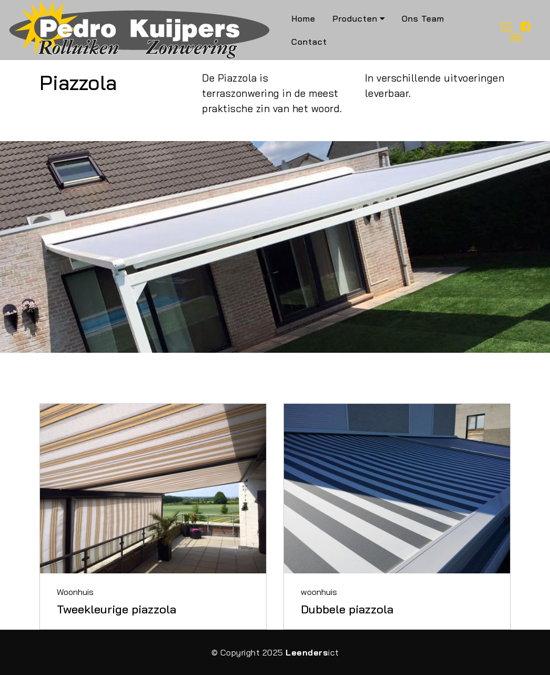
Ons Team (423, 18)
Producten (355, 18)
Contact (309, 41)
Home (303, 18)
